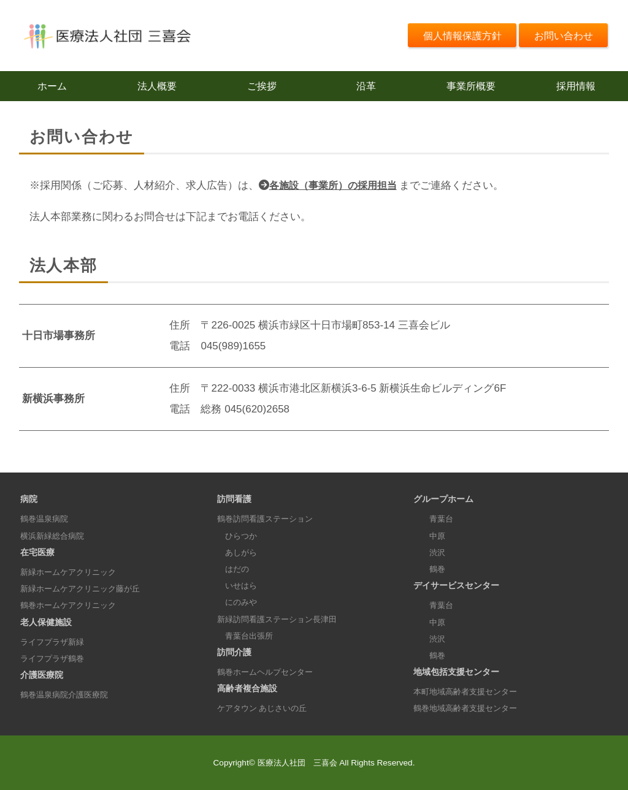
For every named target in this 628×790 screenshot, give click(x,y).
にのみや (238, 602)
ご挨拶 (261, 86)
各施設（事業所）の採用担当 (337, 186)
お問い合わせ (561, 35)
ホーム (52, 86)
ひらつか (238, 536)
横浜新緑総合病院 (54, 536)
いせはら (238, 585)
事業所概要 (471, 86)
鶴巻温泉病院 (46, 518)
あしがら (238, 552)
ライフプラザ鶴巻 (54, 658)
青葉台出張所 (247, 635)
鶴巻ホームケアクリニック (71, 605)
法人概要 (157, 86)
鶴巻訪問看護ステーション (268, 518)
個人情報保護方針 (454, 35)
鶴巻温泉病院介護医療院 (67, 694)
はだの (234, 569)
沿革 (366, 86)
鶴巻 (430, 569)
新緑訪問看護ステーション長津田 (281, 619)
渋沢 (430, 552)
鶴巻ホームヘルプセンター (268, 672)
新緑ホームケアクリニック (71, 572)
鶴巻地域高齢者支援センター (469, 708)
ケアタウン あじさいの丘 (265, 708)
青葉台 (434, 518)
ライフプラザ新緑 (54, 642)
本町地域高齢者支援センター (469, 691)
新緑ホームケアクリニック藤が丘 (84, 588)
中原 (430, 536)
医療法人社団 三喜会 (297, 762)
